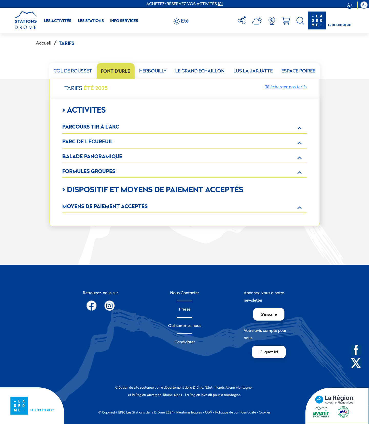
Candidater (185, 342)
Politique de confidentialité (235, 412)
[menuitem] (243, 21)
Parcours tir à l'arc (90, 126)
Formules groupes (88, 171)
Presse (184, 309)
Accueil (44, 43)
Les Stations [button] (91, 20)
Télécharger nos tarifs (286, 87)
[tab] (73, 71)
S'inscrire (269, 314)
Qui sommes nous (184, 325)
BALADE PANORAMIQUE (92, 156)
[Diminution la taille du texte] (364, 5)
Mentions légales (189, 412)
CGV (208, 412)
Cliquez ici (269, 352)
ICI (220, 3)
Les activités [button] (57, 20)
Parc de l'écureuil (87, 141)
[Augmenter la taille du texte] (352, 5)
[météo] (243, 21)
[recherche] (300, 21)
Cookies (265, 412)
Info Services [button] (124, 20)
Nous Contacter (184, 292)
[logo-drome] (329, 20)
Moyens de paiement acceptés (105, 206)
